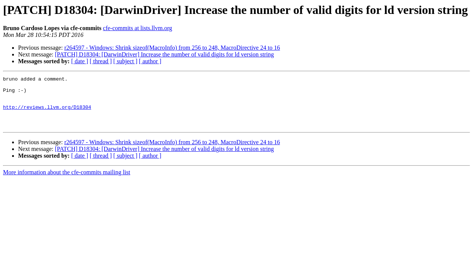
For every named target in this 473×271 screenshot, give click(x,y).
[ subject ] (125, 61)
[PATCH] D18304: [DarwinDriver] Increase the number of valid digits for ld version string (164, 54)
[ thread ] (101, 61)
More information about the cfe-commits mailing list (66, 182)
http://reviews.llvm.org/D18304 (47, 113)
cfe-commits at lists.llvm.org (137, 28)
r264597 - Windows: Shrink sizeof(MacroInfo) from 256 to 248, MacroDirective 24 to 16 (172, 47)
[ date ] (79, 61)
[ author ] (150, 61)
